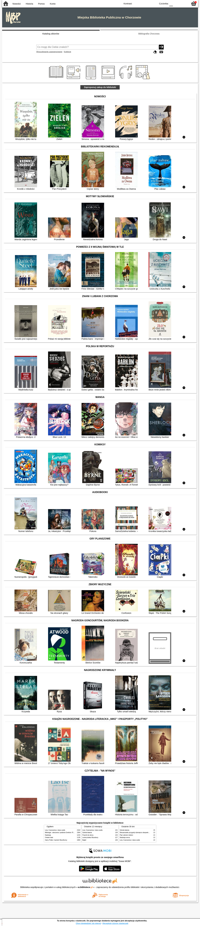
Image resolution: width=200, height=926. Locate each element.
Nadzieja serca (125, 837)
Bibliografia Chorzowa (148, 33)
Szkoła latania (87, 832)
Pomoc (41, 4)
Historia (29, 4)
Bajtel (84, 840)
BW (142, 3)
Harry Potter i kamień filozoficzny (56, 840)
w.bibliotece (85, 887)
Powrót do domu (87, 835)
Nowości (17, 4)
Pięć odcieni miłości (126, 835)
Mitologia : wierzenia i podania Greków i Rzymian (61, 832)
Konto (53, 4)
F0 (171, 3)
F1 (176, 3)
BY (154, 3)
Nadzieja (48, 835)
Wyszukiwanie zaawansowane (49, 52)
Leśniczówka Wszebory (90, 837)
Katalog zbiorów (50, 33)
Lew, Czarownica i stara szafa (55, 830)
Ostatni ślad (49, 837)
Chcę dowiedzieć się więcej (88, 923)
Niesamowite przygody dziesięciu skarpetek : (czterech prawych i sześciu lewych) (147, 832)
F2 (183, 3)
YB (147, 3)
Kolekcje (67, 52)
